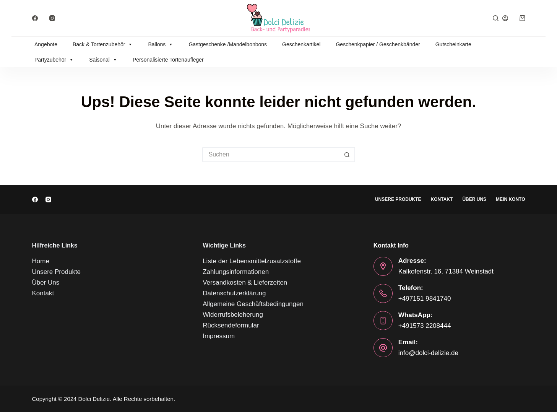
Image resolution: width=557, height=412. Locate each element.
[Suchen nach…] (271, 154)
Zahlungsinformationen (236, 271)
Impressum (219, 336)
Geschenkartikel (301, 44)
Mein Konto (510, 199)
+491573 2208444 (424, 325)
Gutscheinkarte (453, 44)
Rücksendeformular (231, 325)
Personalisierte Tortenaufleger (168, 60)
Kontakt (442, 199)
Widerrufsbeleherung (233, 314)
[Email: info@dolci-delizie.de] (383, 347)
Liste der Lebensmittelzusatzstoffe (252, 261)
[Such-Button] (347, 154)
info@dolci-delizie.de (428, 353)
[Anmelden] (505, 18)
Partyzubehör (54, 59)
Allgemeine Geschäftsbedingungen (253, 304)
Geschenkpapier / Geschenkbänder (378, 44)
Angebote (45, 44)
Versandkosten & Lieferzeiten (245, 282)
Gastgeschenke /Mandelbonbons (227, 44)
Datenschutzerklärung (234, 293)
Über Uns (474, 199)
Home (40, 261)
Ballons (160, 44)
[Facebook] (35, 18)
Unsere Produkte (398, 199)
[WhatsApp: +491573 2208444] (383, 320)
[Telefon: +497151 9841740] (383, 293)
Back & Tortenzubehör (103, 44)
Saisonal (103, 59)
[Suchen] (496, 18)
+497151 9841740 (424, 298)
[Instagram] (52, 18)
